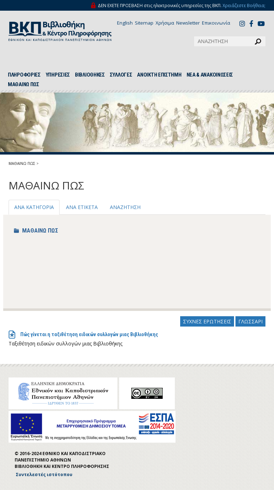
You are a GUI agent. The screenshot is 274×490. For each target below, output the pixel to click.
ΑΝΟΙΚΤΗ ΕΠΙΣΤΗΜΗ (159, 75)
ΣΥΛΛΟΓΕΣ (121, 75)
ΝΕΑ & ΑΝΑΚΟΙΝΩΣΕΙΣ (210, 75)
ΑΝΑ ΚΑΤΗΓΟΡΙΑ (34, 207)
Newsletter (188, 23)
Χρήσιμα (165, 23)
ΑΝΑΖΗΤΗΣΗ (125, 207)
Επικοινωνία (216, 23)
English (125, 23)
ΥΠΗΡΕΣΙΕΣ (58, 75)
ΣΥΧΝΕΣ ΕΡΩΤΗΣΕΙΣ (207, 321)
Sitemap (144, 23)
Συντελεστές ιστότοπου (44, 474)
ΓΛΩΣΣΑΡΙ (250, 321)
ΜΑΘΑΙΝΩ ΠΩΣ (23, 84)
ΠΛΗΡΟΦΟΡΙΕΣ (24, 75)
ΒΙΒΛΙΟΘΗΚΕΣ (90, 75)
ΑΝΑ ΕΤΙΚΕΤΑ (82, 207)
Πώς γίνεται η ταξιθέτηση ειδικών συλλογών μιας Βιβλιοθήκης (89, 334)
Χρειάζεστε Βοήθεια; (244, 5)
